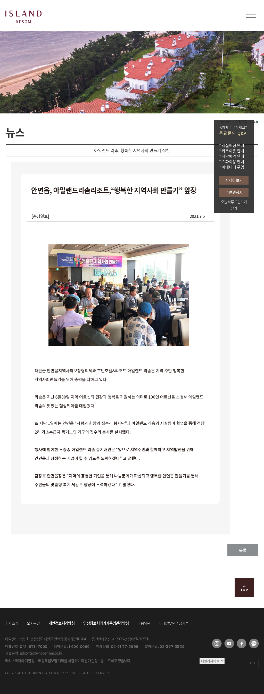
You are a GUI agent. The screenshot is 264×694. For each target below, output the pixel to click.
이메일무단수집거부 (173, 623)
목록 (243, 550)
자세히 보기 (234, 180)
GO (252, 662)
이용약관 (143, 623)
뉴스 (255, 121)
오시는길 (33, 623)
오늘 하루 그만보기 (234, 202)
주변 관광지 (234, 192)
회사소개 (11, 623)
